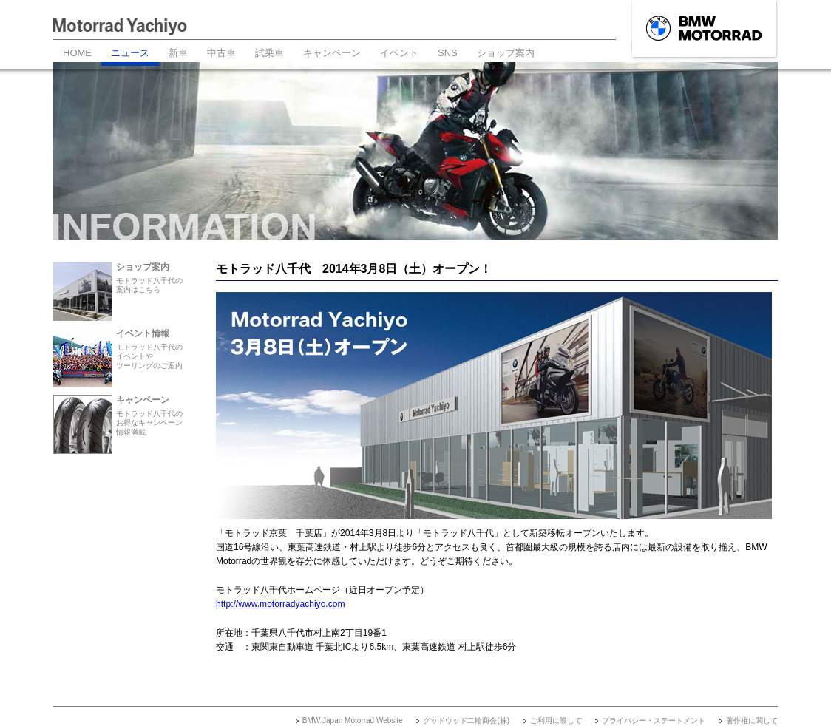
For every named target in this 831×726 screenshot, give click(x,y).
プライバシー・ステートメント (653, 720)
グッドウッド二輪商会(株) (466, 720)
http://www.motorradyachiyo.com (280, 604)
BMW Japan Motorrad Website (352, 720)
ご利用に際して (556, 720)
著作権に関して (752, 720)
